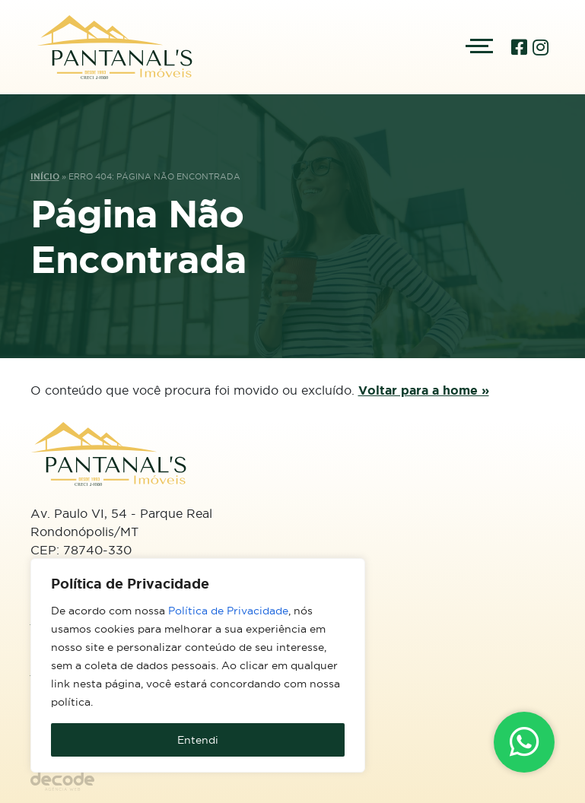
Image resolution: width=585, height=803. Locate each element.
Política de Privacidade (228, 611)
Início (44, 176)
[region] (197, 665)
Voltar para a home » (423, 390)
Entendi (197, 740)
